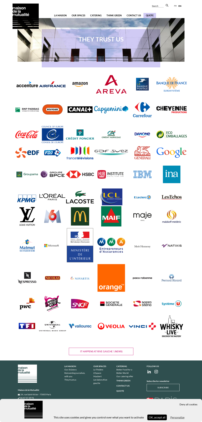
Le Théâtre (98, 369)
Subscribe (163, 387)
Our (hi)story (70, 369)
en (179, 6)
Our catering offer (124, 376)
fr (175, 6)
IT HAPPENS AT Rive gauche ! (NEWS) (101, 351)
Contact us (134, 15)
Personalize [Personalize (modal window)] (177, 417)
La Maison (60, 15)
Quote (150, 15)
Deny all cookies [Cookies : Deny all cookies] (188, 404)
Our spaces (78, 15)
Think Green (114, 15)
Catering (96, 15)
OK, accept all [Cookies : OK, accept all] (157, 417)
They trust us (70, 379)
